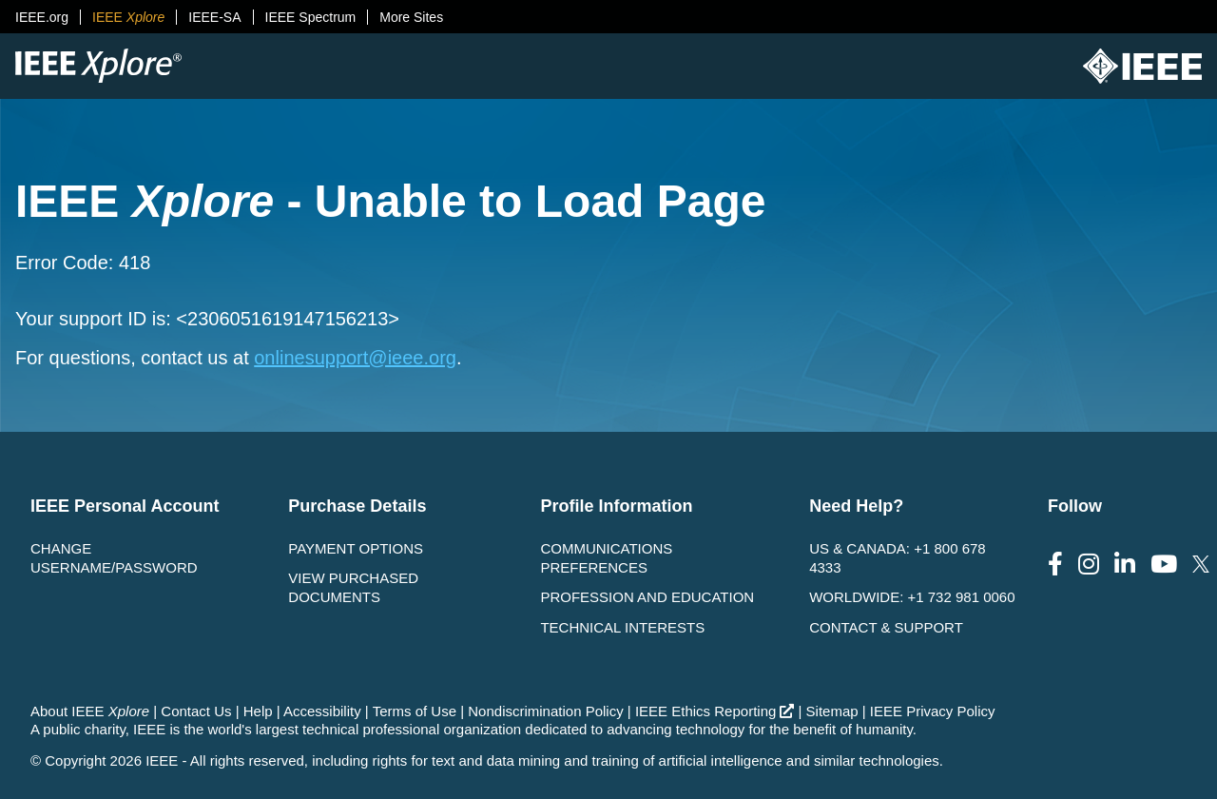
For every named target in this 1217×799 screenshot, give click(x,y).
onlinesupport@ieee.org (355, 357)
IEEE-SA (214, 17)
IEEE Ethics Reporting (714, 711)
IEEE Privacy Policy (932, 711)
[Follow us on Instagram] (1088, 564)
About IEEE (89, 711)
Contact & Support (886, 627)
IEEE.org (41, 17)
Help (258, 711)
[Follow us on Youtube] (1163, 564)
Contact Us (196, 711)
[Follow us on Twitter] (1200, 564)
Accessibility (322, 711)
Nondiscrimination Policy (545, 711)
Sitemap (832, 711)
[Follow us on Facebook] (1055, 564)
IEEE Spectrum (311, 17)
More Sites (411, 17)
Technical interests (622, 627)
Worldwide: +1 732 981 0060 (911, 597)
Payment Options (355, 548)
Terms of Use (414, 711)
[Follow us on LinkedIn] (1124, 564)
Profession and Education (647, 597)
